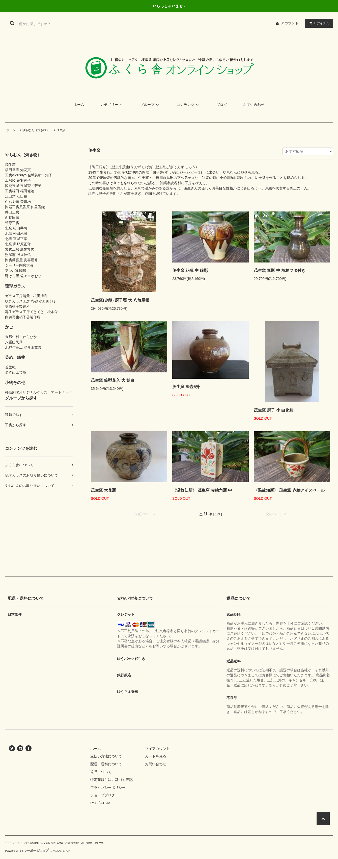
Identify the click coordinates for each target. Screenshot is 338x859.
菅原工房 (12, 223)
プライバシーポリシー (108, 787)
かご (9, 327)
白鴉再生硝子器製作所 (22, 317)
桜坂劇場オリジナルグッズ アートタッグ (38, 392)
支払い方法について (106, 756)
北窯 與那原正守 (18, 244)
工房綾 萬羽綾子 (18, 180)
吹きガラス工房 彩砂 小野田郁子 (31, 301)
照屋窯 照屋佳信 (18, 255)
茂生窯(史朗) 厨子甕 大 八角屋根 (120, 300)
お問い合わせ (253, 105)
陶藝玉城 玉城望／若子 (23, 186)
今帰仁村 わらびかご (22, 337)
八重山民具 (14, 342)
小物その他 (15, 382)
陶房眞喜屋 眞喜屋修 (21, 260)
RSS (94, 803)
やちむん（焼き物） (35, 130)
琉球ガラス (15, 286)
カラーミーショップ (16, 843)
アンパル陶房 (15, 271)
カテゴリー (112, 105)
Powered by (37, 850)
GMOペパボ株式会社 (69, 843)
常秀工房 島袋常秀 (19, 249)
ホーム (79, 105)
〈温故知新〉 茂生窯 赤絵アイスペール (289, 490)
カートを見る (155, 756)
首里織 (10, 367)
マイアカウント (157, 749)
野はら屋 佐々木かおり (23, 276)
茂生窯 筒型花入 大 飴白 (112, 380)
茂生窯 (60, 130)
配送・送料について (106, 764)
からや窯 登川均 (18, 202)
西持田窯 (12, 218)
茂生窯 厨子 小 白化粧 (273, 410)
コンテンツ (188, 105)
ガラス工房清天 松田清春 (26, 296)
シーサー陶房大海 (19, 265)
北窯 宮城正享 (16, 239)
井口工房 (12, 212)
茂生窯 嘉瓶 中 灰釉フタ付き (279, 270)
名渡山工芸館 (15, 372)
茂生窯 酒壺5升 (186, 387)
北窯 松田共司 (16, 228)
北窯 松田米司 (16, 233)
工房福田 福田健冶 (19, 191)
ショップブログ (102, 795)
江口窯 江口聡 (16, 196)
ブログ (221, 105)
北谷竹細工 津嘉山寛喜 (23, 347)
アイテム (318, 23)
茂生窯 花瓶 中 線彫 (190, 270)
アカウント (290, 23)
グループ (150, 105)
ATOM (105, 803)
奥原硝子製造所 (17, 306)
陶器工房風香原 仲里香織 (25, 207)
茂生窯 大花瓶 (103, 490)
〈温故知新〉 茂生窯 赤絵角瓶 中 (202, 490)
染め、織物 (15, 357)
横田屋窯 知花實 (18, 170)
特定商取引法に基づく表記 (111, 780)
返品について (100, 772)
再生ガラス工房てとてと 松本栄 (31, 312)
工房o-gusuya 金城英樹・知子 (28, 175)
